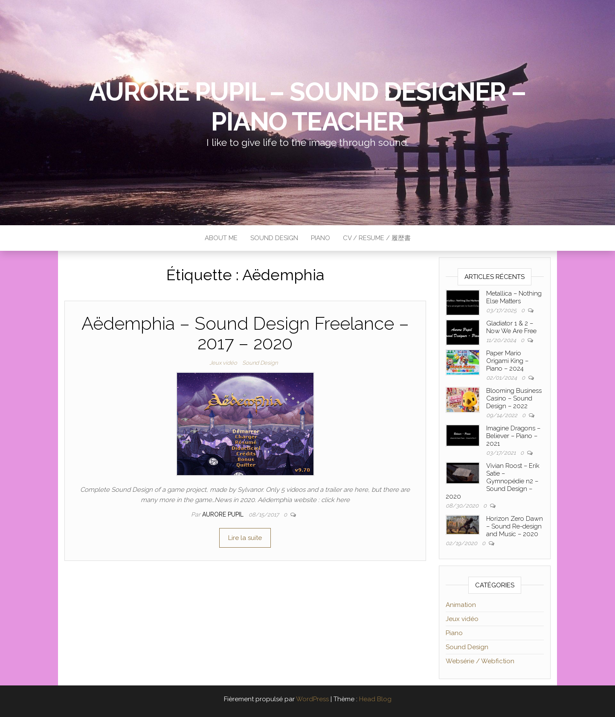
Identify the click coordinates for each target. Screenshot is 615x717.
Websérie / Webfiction (480, 661)
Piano (320, 238)
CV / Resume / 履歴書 (377, 238)
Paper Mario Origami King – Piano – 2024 (507, 360)
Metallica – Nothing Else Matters (514, 297)
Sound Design (274, 238)
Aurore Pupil (223, 514)
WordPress (312, 699)
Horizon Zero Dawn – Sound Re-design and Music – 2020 (514, 526)
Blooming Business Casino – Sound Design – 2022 (514, 398)
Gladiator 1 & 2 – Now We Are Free (511, 327)
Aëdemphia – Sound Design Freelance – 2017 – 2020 (245, 333)
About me (221, 238)
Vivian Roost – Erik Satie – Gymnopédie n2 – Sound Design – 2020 (493, 481)
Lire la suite (245, 538)
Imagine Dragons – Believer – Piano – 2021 (513, 435)
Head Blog (375, 699)
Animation (461, 605)
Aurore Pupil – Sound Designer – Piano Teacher (307, 106)
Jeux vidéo (223, 363)
